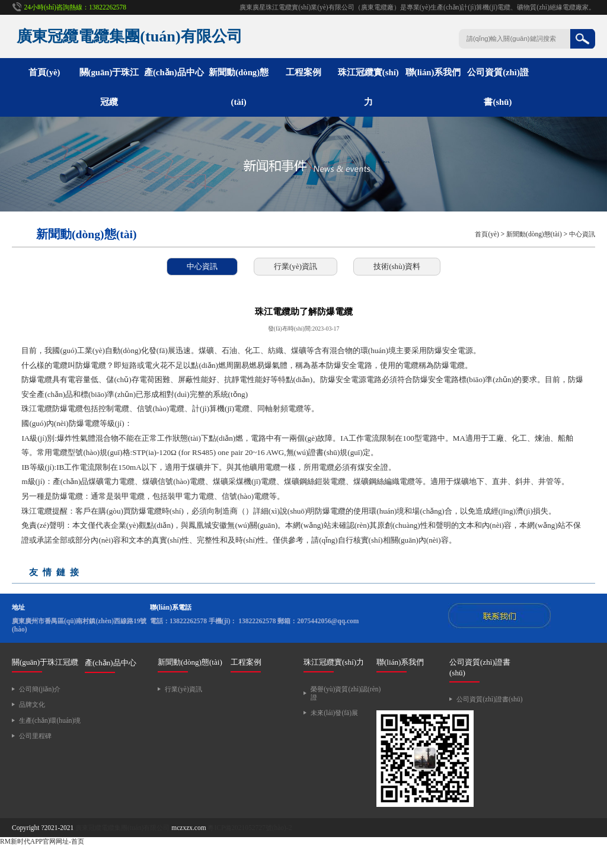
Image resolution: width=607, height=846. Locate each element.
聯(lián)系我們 (433, 72)
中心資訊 (582, 234)
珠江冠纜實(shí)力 (334, 662)
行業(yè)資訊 (295, 266)
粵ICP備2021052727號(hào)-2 (249, 827)
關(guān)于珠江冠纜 (45, 662)
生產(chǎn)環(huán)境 (50, 720)
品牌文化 (32, 704)
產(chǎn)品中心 (174, 72)
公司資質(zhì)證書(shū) (489, 699)
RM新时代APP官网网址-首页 (42, 841)
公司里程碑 (35, 735)
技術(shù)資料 (396, 266)
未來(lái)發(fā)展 (334, 712)
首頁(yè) (44, 72)
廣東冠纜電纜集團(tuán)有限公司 (122, 827)
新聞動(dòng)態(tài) (534, 234)
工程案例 (303, 72)
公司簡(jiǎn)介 (39, 689)
